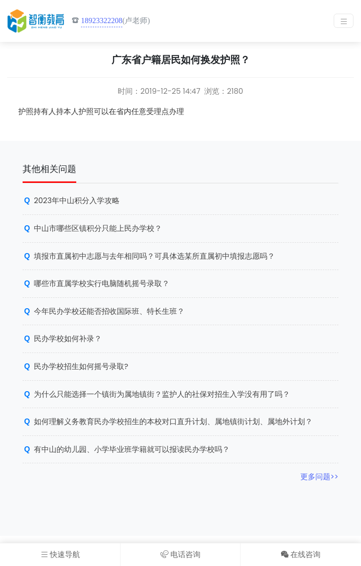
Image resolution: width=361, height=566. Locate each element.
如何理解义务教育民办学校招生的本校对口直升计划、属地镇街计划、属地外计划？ (173, 421)
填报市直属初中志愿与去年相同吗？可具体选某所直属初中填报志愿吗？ (154, 256)
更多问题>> (319, 476)
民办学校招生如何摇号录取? (81, 366)
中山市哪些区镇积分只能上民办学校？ (98, 228)
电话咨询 (180, 554)
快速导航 (60, 554)
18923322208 (101, 20)
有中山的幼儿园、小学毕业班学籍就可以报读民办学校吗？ (132, 449)
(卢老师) (111, 21)
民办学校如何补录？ (68, 338)
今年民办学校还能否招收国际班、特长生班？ (109, 311)
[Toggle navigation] (343, 21)
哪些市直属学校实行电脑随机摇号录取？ (101, 283)
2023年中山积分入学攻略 (77, 200)
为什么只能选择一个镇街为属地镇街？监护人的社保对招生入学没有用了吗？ (162, 394)
